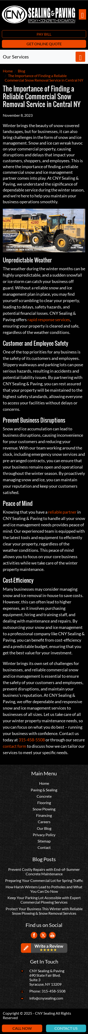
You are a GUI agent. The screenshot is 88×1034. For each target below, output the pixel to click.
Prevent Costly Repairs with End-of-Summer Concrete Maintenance (44, 871)
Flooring (44, 802)
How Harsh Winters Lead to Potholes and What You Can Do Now (44, 889)
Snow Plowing (44, 809)
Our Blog (44, 828)
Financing (44, 815)
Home (44, 783)
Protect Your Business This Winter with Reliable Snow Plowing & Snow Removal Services (44, 910)
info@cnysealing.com (46, 998)
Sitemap (44, 841)
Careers (44, 821)
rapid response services (48, 319)
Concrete (44, 796)
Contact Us (65, 1028)
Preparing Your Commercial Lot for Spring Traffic (44, 880)
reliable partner (62, 512)
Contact (44, 847)
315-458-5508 (32, 739)
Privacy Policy (44, 834)
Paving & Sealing (44, 790)
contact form (14, 746)
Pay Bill (44, 34)
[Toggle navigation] (82, 14)
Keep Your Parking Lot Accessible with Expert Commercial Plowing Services (44, 899)
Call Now (22, 1028)
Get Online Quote (44, 44)
